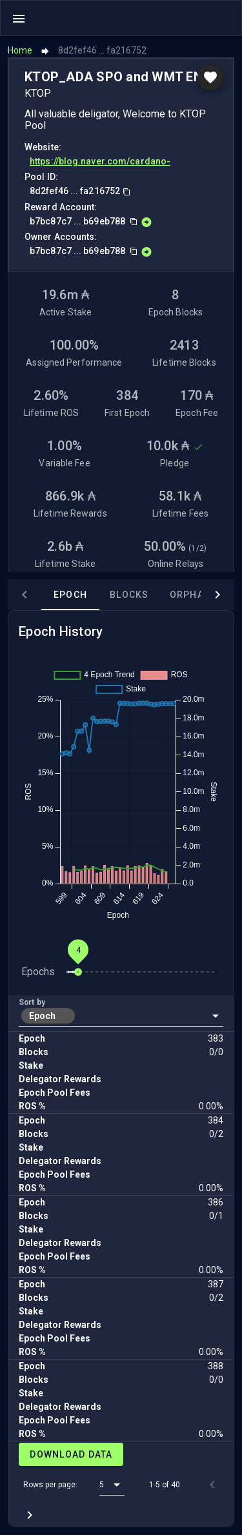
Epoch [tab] (70, 594)
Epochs (38, 972)
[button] (121, 1015)
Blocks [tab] (129, 594)
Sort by (32, 1002)
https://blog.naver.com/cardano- (100, 161)
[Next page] (29, 1515)
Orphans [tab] (194, 594)
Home (20, 50)
